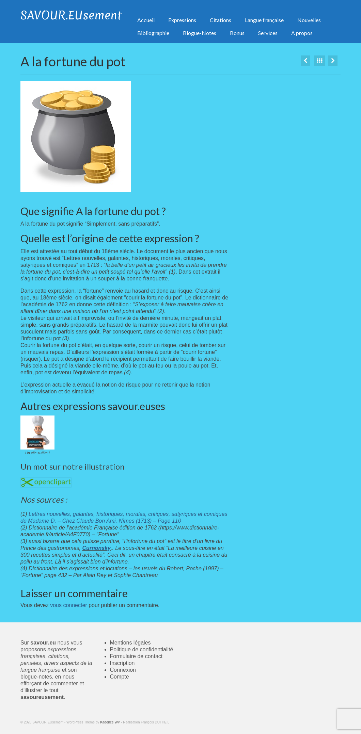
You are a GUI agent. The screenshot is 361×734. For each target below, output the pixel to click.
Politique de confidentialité (141, 649)
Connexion (123, 670)
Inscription (122, 663)
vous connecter (68, 605)
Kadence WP (110, 722)
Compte (119, 677)
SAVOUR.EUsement (71, 15)
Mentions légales (130, 643)
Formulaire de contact (136, 656)
